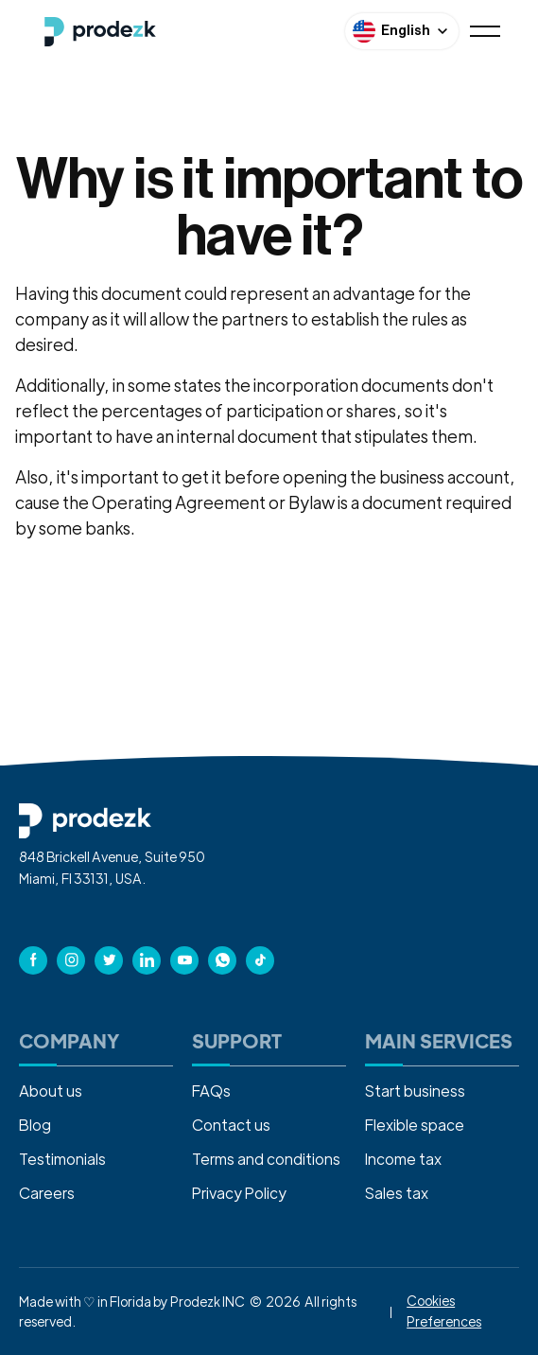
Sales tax (396, 1193)
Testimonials (62, 1159)
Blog (35, 1125)
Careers (47, 1193)
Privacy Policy (239, 1193)
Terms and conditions (266, 1159)
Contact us (231, 1125)
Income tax (403, 1159)
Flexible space (414, 1125)
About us (50, 1090)
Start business (415, 1090)
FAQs (211, 1090)
